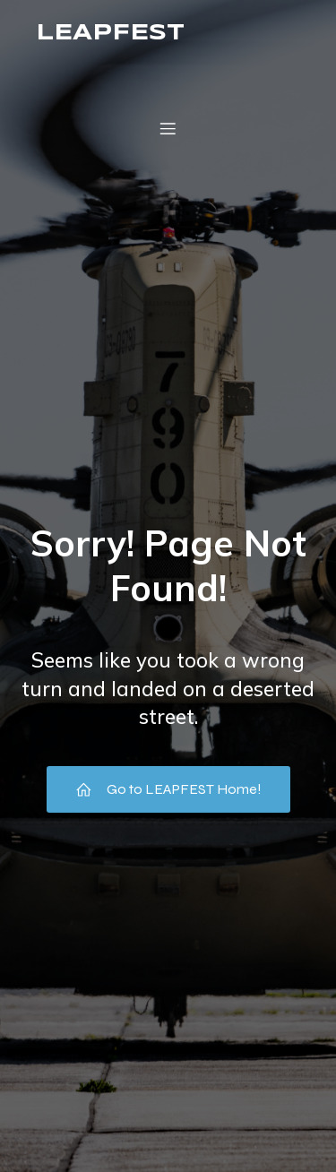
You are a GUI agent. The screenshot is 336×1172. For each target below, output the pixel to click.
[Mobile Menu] (168, 128)
